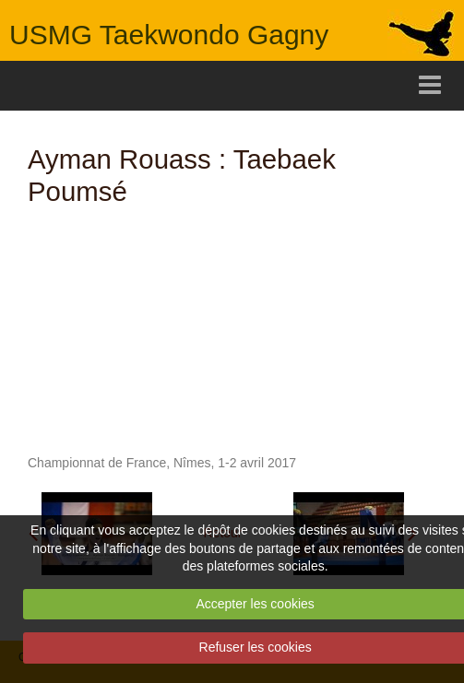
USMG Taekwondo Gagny (168, 34)
